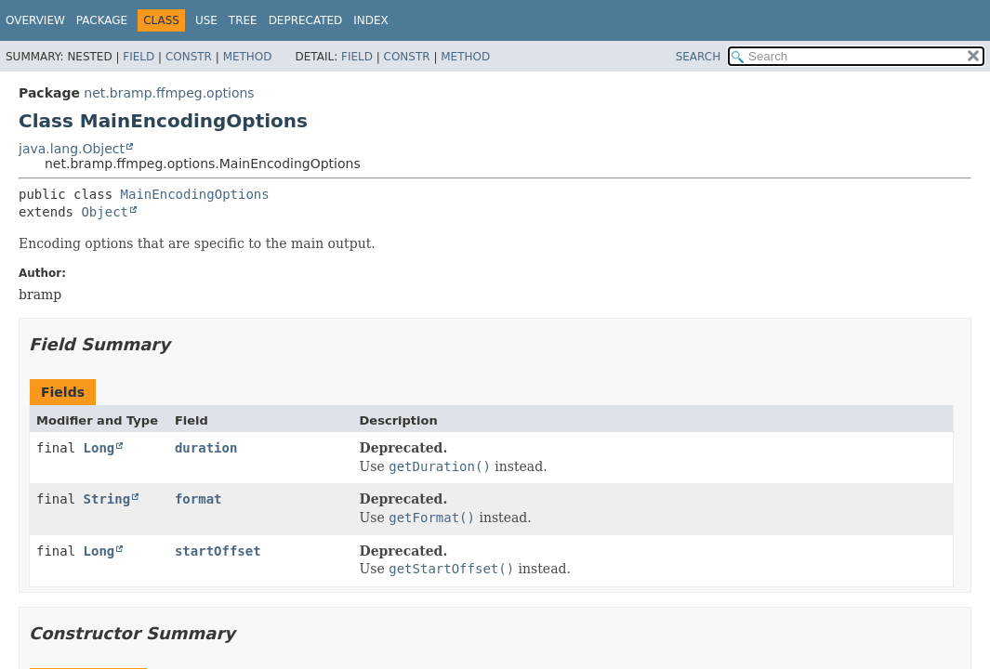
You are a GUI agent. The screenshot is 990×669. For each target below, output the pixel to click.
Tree (243, 20)
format (198, 499)
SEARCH (698, 56)
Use (206, 20)
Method (247, 56)
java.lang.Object (72, 148)
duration (206, 447)
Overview (35, 20)
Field (138, 56)
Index (371, 20)
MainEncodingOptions (195, 194)
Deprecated (306, 20)
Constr (188, 56)
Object (104, 211)
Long (99, 447)
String (107, 499)
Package (101, 20)
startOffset (218, 551)
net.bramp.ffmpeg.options (169, 92)
